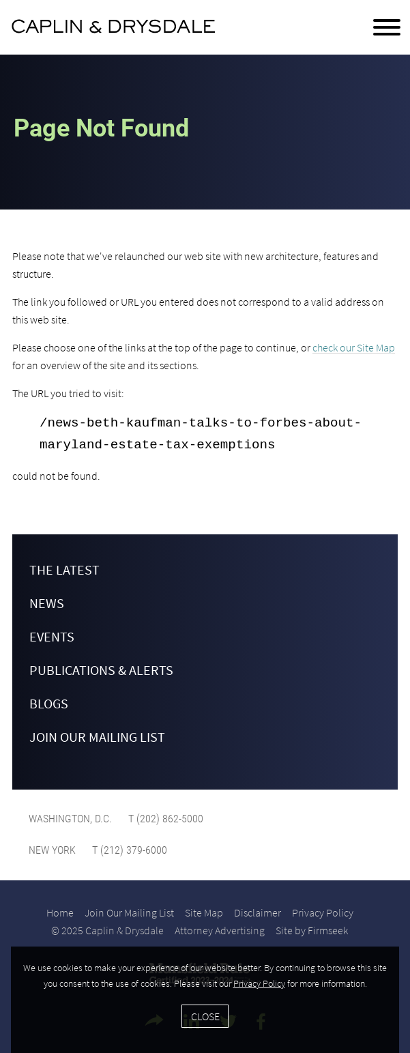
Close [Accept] (205, 1016)
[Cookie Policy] (205, 1000)
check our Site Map (353, 347)
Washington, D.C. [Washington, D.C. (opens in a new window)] (70, 818)
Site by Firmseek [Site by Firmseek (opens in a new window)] (312, 930)
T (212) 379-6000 (128, 849)
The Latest (64, 569)
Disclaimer (257, 912)
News (46, 602)
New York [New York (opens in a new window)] (52, 849)
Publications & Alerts (101, 669)
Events (51, 636)
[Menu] (386, 28)
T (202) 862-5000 (164, 818)
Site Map (204, 912)
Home (60, 912)
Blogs (48, 703)
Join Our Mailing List (97, 736)
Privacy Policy (322, 912)
